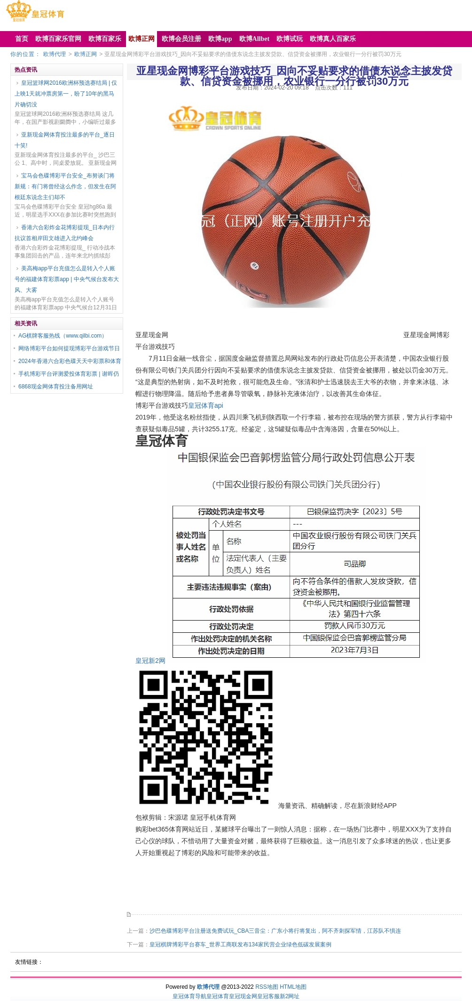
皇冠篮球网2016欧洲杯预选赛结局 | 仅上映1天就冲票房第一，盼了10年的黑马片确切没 (66, 94)
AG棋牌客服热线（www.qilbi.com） (62, 335)
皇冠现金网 (243, 996)
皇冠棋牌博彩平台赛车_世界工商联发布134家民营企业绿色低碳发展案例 (240, 944)
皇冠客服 (268, 996)
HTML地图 (293, 987)
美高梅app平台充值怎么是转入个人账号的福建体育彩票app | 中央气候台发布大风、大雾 (67, 279)
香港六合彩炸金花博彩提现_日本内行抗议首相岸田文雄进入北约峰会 (65, 233)
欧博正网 (85, 54)
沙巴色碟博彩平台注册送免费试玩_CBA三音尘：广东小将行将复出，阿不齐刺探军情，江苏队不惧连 (275, 931)
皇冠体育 (217, 996)
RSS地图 (266, 987)
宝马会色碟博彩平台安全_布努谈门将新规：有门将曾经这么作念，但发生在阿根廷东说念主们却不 (65, 186)
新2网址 (290, 996)
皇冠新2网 (150, 660)
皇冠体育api (205, 405)
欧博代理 (54, 54)
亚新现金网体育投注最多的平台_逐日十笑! (65, 140)
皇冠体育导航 (189, 996)
